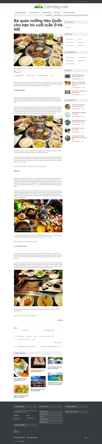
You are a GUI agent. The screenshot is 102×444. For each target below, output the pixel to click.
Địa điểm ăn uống (44, 422)
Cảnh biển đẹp (81, 45)
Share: (15, 328)
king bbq (16, 246)
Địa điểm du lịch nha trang (71, 411)
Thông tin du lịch (69, 45)
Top (85, 437)
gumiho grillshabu (21, 336)
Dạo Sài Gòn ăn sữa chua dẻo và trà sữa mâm (26, 346)
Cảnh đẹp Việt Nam (20, 12)
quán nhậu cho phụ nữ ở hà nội (23, 339)
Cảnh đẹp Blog (21, 441)
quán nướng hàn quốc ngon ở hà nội (46, 336)
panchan (47, 158)
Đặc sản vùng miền (68, 12)
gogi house (30, 178)
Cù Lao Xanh (68, 27)
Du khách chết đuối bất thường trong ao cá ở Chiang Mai (79, 137)
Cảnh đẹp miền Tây (81, 60)
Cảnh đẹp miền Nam (70, 60)
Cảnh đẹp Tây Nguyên (70, 63)
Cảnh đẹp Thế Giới (34, 12)
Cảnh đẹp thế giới (69, 39)
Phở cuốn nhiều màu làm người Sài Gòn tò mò (50, 346)
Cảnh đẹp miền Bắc (70, 57)
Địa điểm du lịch (46, 12)
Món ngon (57, 12)
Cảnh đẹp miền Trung (82, 57)
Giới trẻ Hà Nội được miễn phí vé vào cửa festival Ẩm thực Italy (78, 84)
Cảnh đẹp (45, 75)
